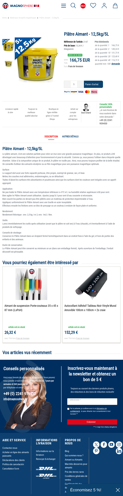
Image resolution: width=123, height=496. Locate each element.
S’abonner (101, 422)
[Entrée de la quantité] (74, 84)
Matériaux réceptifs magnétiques (23, 18)
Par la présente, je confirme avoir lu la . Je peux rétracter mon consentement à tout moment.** (90, 411)
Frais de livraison (75, 66)
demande (115, 64)
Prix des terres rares (74, 471)
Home (4, 18)
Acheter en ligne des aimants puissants (15, 454)
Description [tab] (51, 136)
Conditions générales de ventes (76, 478)
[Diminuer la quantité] (67, 84)
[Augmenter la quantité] (81, 84)
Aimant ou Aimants (73, 459)
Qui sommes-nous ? (74, 455)
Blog (67, 451)
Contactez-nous (9, 448)
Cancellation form (10, 468)
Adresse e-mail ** (75, 400)
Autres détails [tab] (70, 136)
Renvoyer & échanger (46, 459)
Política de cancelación (13, 464)
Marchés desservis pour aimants (76, 466)
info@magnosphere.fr (14, 399)
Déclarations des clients (13, 460)
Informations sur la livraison (45, 453)
